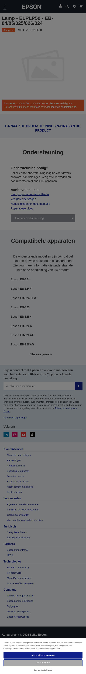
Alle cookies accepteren (42, 655)
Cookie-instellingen (43, 670)
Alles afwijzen (43, 663)
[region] (43, 655)
